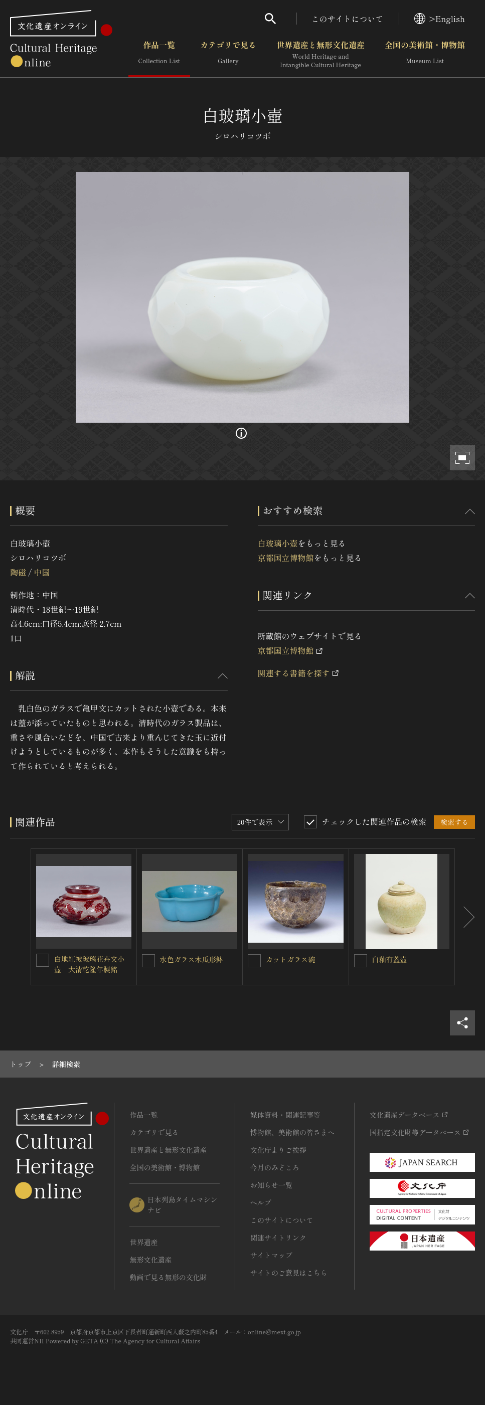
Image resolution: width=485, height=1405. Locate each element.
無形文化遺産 (150, 1260)
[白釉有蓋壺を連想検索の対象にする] (360, 960)
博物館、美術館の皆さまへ (292, 1132)
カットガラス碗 (290, 959)
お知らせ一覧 (271, 1185)
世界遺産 (143, 1242)
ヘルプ (260, 1202)
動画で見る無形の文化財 (168, 1277)
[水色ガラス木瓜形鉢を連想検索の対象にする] (148, 960)
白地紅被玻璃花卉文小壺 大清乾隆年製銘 (89, 964)
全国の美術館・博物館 (425, 55)
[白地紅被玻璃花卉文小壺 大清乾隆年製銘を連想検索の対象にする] (42, 960)
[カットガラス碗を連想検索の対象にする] (254, 960)
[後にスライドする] (465, 917)
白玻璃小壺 (278, 543)
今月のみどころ (274, 1167)
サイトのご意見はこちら (289, 1273)
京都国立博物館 (286, 558)
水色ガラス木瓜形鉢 (191, 959)
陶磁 (18, 572)
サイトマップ (271, 1255)
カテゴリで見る (228, 55)
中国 (42, 572)
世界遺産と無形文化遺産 (320, 55)
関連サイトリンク (278, 1238)
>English (439, 19)
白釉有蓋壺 (389, 959)
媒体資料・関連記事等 (285, 1115)
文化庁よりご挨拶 (278, 1150)
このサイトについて (347, 19)
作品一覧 (159, 55)
